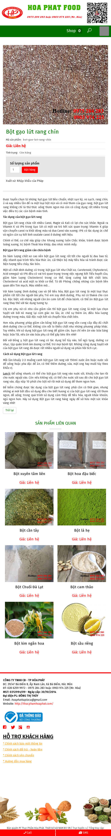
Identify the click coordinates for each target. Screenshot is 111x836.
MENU (104, 31)
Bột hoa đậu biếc (82, 474)
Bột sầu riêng (82, 643)
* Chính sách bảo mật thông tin (22, 743)
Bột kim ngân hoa (29, 643)
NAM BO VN (64, 828)
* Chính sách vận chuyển (18, 755)
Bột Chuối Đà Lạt (29, 587)
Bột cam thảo (81, 587)
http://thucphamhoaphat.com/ (34, 703)
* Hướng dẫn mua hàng (17, 761)
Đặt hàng (29, 169)
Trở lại (10, 410)
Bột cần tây (29, 530)
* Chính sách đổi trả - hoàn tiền (22, 749)
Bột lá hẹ (82, 530)
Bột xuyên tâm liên (29, 474)
